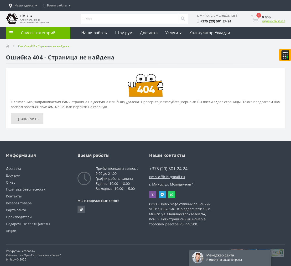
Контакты (14, 196)
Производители (19, 217)
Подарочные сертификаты (28, 224)
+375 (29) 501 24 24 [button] (168, 168)
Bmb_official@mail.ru (167, 177)
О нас (10, 182)
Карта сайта (16, 210)
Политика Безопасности (26, 189)
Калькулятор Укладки (209, 32)
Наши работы (94, 32)
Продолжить (27, 118)
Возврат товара (19, 203)
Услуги (173, 32)
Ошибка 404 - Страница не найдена (43, 46)
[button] (23, 5)
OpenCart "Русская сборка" (42, 255)
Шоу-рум (123, 32)
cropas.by (28, 251)
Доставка (148, 32)
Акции (11, 231)
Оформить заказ (273, 21)
